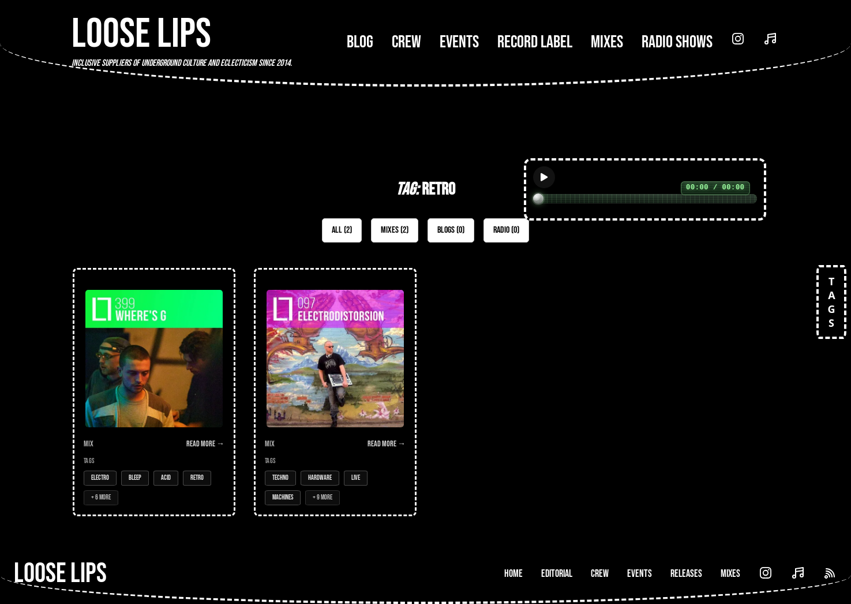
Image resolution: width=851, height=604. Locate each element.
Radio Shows (677, 42)
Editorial (556, 574)
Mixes (607, 42)
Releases (686, 574)
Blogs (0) (450, 230)
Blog (360, 42)
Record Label (534, 42)
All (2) (342, 230)
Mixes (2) (394, 230)
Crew (406, 42)
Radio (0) (506, 230)
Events (459, 42)
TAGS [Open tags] (831, 302)
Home (513, 574)
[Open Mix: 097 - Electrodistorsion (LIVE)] (335, 392)
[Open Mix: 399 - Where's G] (154, 392)
